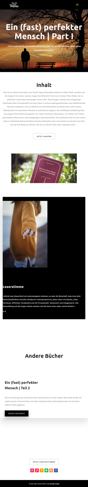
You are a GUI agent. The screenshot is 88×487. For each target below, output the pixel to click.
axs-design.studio (53, 484)
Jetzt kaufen (44, 136)
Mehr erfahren (16, 413)
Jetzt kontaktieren (44, 464)
